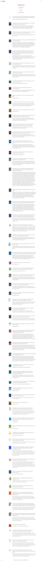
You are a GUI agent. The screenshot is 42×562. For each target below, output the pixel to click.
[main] (21, 5)
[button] (1, 1)
